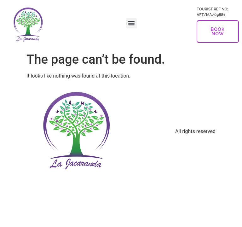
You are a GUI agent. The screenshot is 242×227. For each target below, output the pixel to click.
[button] (131, 23)
